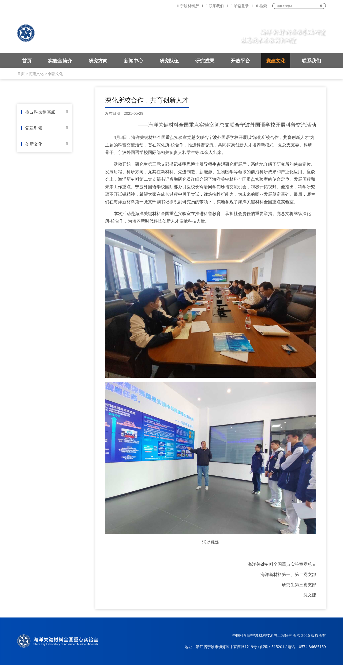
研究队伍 (169, 60)
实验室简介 (60, 60)
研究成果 (204, 60)
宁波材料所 (188, 5)
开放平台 (240, 60)
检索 (261, 5)
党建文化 (275, 60)
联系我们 (215, 5)
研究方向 (98, 60)
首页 (27, 60)
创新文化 (55, 73)
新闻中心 (133, 60)
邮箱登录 (240, 5)
